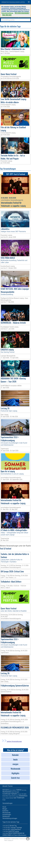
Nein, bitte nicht (7, 15)
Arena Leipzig (24, 790)
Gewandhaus (23, 796)
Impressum (22, 839)
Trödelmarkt (20, 798)
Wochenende (6, 792)
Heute (12, 792)
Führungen (16, 792)
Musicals (7, 798)
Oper (15, 798)
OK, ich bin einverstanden (22, 13)
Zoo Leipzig (24, 794)
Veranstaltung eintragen (9, 818)
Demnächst (5, 790)
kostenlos (5, 811)
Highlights (14, 794)
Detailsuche (6, 816)
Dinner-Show (5, 796)
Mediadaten (7, 839)
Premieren (11, 798)
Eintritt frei (13, 796)
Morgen (3, 799)
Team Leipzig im (8, 840)
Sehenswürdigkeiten (12, 790)
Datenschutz (15, 839)
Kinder (10, 796)
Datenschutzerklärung (7, 13)
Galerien (18, 790)
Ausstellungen (6, 794)
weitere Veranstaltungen (12, 741)
